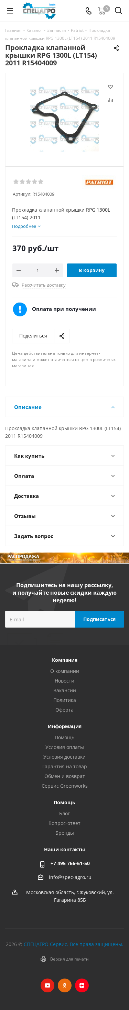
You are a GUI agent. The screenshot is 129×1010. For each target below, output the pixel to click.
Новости (64, 680)
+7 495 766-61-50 (70, 863)
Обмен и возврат (64, 776)
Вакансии (64, 690)
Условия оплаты (64, 747)
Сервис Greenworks (65, 785)
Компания (64, 660)
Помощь (64, 737)
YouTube (47, 985)
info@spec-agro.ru (70, 877)
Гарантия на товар (64, 766)
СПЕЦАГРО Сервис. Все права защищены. (73, 944)
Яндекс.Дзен (82, 985)
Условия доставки (64, 756)
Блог (64, 813)
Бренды (64, 833)
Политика (64, 700)
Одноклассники (65, 985)
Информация (65, 726)
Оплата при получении (64, 308)
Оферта (64, 709)
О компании (64, 671)
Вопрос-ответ (64, 823)
